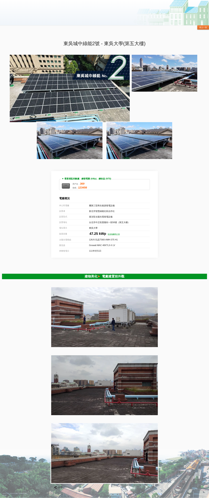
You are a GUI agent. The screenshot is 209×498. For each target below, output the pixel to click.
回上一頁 (203, 27)
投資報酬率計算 (114, 234)
